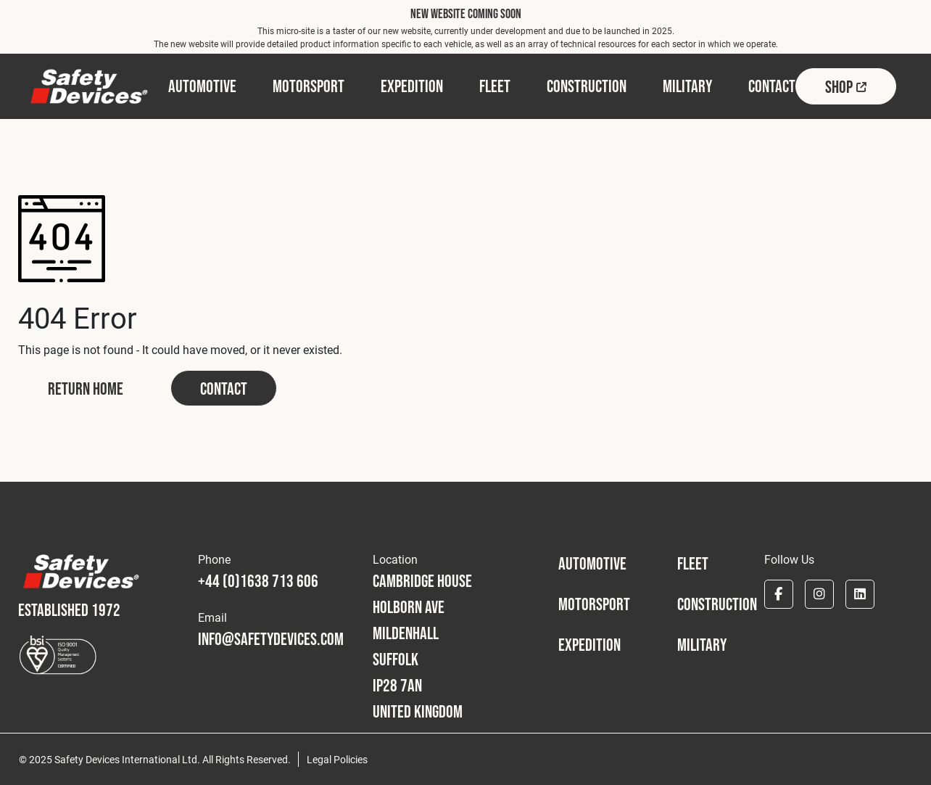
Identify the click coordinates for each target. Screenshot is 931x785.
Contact (223, 388)
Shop (845, 86)
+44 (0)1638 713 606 (258, 581)
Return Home (85, 388)
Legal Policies (337, 759)
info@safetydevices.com (271, 639)
